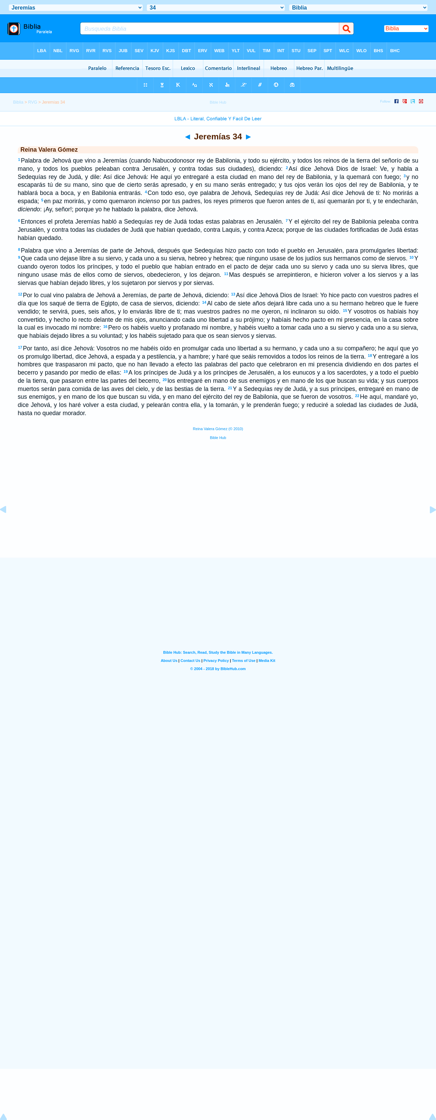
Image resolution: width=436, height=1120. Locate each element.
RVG (32, 102)
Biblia (18, 102)
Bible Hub (218, 438)
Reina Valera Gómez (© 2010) (218, 429)
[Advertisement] (218, 516)
